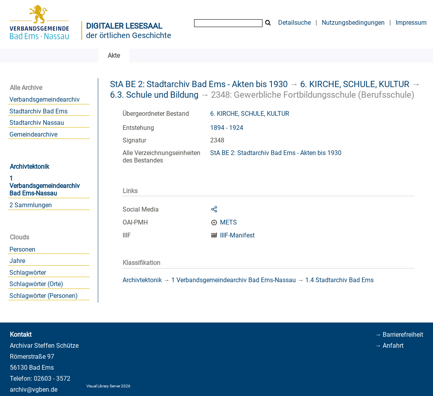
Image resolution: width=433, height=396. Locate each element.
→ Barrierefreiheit (399, 334)
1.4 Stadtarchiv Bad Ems (339, 280)
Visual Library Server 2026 (108, 386)
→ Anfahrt (389, 345)
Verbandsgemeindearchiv (44, 99)
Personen (22, 249)
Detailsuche (294, 22)
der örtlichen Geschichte (128, 35)
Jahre (17, 261)
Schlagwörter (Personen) (43, 295)
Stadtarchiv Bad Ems (38, 111)
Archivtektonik (29, 166)
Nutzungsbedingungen (353, 22)
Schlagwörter (27, 272)
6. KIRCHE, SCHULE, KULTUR (354, 84)
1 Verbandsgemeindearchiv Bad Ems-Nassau (44, 186)
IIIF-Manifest (237, 235)
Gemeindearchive (33, 134)
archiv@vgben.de (33, 389)
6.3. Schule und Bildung (154, 94)
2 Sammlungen (30, 205)
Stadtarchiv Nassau (36, 122)
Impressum (411, 22)
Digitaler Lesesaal (124, 26)
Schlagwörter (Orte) (36, 284)
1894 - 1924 (226, 127)
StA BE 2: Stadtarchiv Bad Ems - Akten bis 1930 (199, 84)
